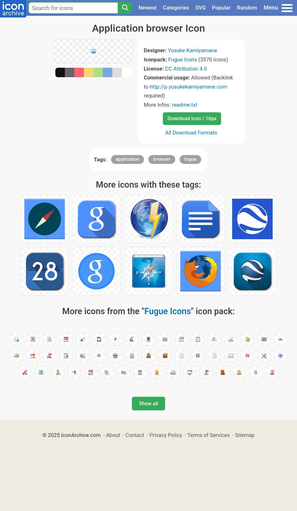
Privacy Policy (165, 435)
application (127, 159)
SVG (200, 7)
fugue (190, 159)
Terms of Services (208, 435)
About (113, 435)
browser (161, 159)
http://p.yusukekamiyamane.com (188, 87)
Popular (221, 7)
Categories (176, 7)
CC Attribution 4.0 (186, 68)
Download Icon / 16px (191, 118)
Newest (148, 7)
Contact (135, 435)
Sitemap (245, 435)
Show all (148, 404)
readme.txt (184, 105)
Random (247, 7)
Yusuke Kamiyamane (192, 50)
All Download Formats (191, 132)
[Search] (125, 8)
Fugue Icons (182, 59)
